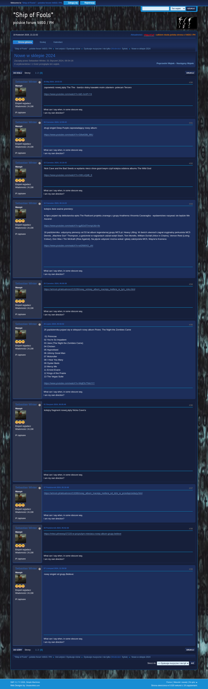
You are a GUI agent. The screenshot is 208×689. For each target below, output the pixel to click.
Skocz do (151, 663)
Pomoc (169, 682)
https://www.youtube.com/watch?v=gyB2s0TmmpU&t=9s (72, 225)
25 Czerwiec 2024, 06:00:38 (55, 283)
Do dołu (17, 73)
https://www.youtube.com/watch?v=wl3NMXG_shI (68, 245)
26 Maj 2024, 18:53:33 (53, 82)
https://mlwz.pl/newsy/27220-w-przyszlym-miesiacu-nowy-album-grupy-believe (82, 533)
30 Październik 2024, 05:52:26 (56, 528)
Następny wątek (185, 63)
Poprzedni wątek (166, 63)
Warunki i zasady (180, 682)
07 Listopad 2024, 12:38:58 (55, 568)
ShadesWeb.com (33, 685)
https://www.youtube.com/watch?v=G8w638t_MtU (68, 134)
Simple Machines (33, 682)
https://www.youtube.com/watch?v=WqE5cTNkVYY (69, 383)
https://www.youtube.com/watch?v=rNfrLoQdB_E (68, 175)
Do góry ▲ (193, 682)
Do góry (17, 650)
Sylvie (124, 49)
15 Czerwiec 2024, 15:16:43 (55, 163)
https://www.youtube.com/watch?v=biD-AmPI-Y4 (68, 94)
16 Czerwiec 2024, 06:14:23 (55, 203)
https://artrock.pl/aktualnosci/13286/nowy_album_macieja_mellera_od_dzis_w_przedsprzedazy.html (93, 493)
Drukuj (190, 73)
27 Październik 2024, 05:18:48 (56, 487)
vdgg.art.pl (149, 35)
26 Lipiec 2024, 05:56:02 (54, 324)
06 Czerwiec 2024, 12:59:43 (55, 122)
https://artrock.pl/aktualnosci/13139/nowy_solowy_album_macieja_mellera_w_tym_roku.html (89, 289)
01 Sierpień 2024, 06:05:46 (55, 404)
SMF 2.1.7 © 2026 (17, 682)
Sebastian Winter (26, 81)
